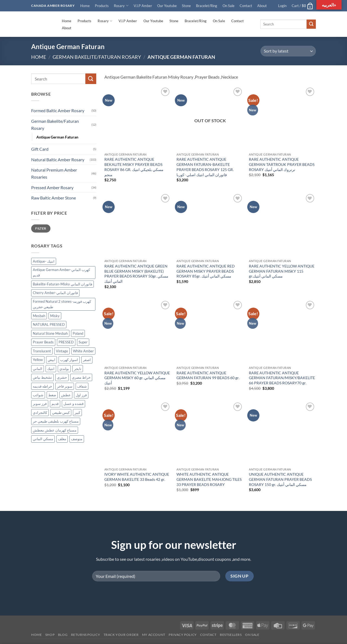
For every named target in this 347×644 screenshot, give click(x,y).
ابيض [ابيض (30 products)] (51, 360)
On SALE (252, 635)
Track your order (121, 635)
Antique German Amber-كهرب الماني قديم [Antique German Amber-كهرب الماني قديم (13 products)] (61, 272)
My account (153, 635)
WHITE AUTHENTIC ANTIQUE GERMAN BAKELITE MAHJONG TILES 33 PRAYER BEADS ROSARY (209, 479)
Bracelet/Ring (206, 6)
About (262, 6)
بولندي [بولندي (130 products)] (64, 368)
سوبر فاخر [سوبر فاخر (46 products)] (64, 386)
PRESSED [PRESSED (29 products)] (66, 342)
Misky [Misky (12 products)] (55, 316)
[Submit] (311, 24)
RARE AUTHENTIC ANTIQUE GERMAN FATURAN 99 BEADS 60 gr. (207, 375)
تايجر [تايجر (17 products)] (77, 368)
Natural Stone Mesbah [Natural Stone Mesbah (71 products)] (50, 333)
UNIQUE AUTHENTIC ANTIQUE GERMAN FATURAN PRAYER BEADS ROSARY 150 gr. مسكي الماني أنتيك (280, 479)
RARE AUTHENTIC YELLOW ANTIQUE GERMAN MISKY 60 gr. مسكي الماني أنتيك (137, 378)
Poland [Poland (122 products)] (78, 333)
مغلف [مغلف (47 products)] (62, 439)
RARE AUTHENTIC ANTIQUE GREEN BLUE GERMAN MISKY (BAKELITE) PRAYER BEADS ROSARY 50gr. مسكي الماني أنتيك (136, 274)
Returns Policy (85, 635)
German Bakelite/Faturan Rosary (97, 57)
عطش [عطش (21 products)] (66, 395)
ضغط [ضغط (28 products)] (52, 395)
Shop (49, 635)
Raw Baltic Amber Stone (53, 197)
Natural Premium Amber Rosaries (54, 174)
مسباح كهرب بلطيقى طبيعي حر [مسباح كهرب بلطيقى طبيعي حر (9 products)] (56, 421)
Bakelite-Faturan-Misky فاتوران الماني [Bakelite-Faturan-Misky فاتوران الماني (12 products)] (62, 284)
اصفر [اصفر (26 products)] (87, 360)
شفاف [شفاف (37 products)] (82, 386)
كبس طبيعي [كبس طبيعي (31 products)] (61, 412)
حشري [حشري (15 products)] (62, 377)
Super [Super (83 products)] (83, 342)
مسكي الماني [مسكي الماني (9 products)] (43, 439)
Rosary (121, 5)
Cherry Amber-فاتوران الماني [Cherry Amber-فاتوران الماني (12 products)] (55, 293)
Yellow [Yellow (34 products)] (38, 360)
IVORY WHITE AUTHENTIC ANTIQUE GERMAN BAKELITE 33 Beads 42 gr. (136, 477)
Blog (63, 635)
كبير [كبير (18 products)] (77, 412)
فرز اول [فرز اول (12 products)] (81, 395)
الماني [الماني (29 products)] (37, 368)
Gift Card (40, 149)
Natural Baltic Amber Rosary (57, 159)
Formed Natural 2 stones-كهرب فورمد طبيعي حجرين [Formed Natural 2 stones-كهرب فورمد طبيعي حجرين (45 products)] (62, 304)
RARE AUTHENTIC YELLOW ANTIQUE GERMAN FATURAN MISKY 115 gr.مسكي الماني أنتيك (281, 271)
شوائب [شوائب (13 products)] (38, 395)
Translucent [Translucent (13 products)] (42, 351)
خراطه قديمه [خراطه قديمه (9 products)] (42, 386)
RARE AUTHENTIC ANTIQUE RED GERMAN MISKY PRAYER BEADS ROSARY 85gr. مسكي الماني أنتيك (205, 271)
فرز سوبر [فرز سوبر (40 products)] (40, 404)
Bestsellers (231, 635)
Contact (246, 6)
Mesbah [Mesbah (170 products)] (39, 316)
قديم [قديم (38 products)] (55, 404)
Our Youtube (167, 6)
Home (85, 6)
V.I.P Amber (143, 6)
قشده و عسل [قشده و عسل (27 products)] (73, 404)
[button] (282, 5)
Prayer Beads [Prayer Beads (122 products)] (43, 342)
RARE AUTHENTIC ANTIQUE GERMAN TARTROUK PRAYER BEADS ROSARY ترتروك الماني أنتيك (281, 164)
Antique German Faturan (57, 137)
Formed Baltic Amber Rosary (57, 110)
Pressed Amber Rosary (52, 187)
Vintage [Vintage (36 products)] (62, 351)
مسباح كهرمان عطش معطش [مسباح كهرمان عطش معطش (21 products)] (54, 430)
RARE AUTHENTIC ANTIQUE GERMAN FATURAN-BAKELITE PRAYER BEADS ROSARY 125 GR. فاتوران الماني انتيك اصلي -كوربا (205, 167)
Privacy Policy (183, 635)
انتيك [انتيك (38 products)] (50, 368)
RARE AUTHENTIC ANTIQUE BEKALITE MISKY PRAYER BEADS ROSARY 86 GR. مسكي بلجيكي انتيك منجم (133, 167)
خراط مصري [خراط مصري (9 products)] (81, 377)
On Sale (228, 6)
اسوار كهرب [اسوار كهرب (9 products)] (69, 360)
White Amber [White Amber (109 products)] (83, 351)
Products (102, 6)
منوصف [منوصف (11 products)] (76, 439)
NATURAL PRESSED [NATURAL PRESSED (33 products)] (49, 325)
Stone (186, 6)
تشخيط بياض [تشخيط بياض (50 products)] (42, 377)
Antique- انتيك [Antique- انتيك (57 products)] (43, 261)
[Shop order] (288, 51)
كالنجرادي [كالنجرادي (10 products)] (40, 412)
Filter (40, 228)
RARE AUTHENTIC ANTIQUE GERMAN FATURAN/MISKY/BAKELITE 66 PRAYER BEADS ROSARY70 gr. (282, 378)
